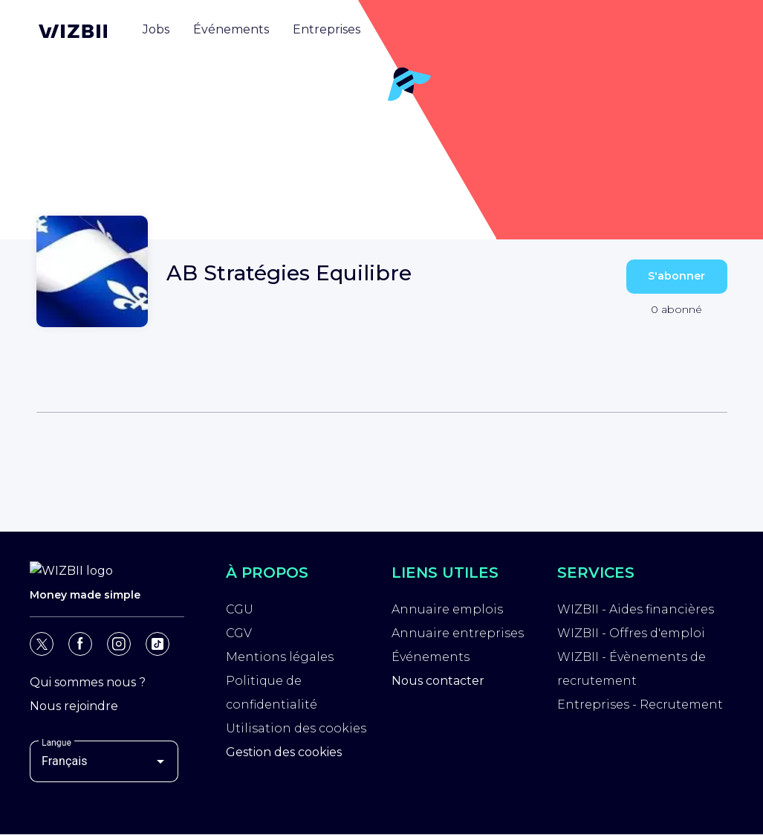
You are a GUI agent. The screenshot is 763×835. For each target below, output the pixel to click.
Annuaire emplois (447, 609)
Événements (431, 657)
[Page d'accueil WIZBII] (73, 31)
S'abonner (676, 276)
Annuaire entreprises (458, 633)
